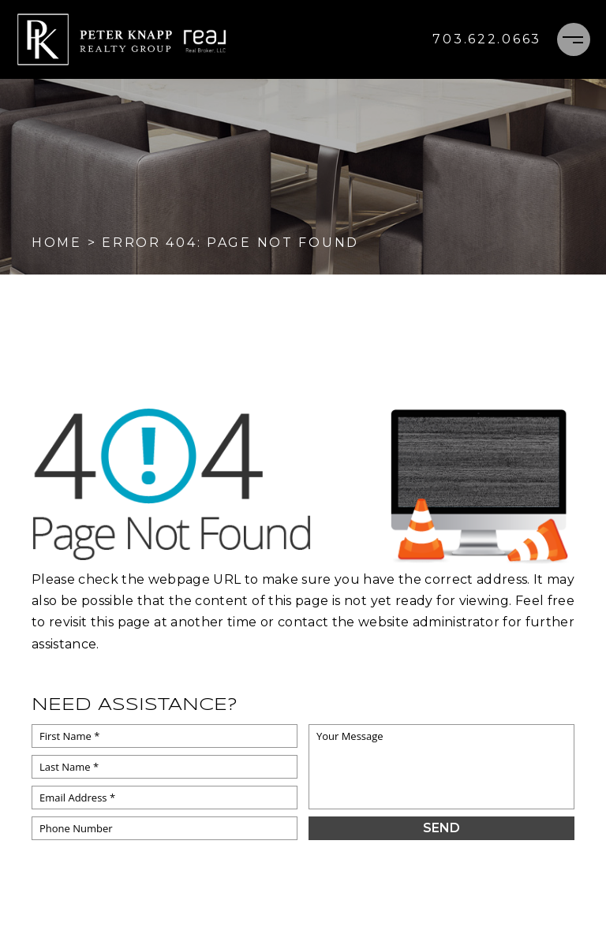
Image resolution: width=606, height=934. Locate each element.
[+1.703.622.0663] (486, 39)
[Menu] (573, 39)
